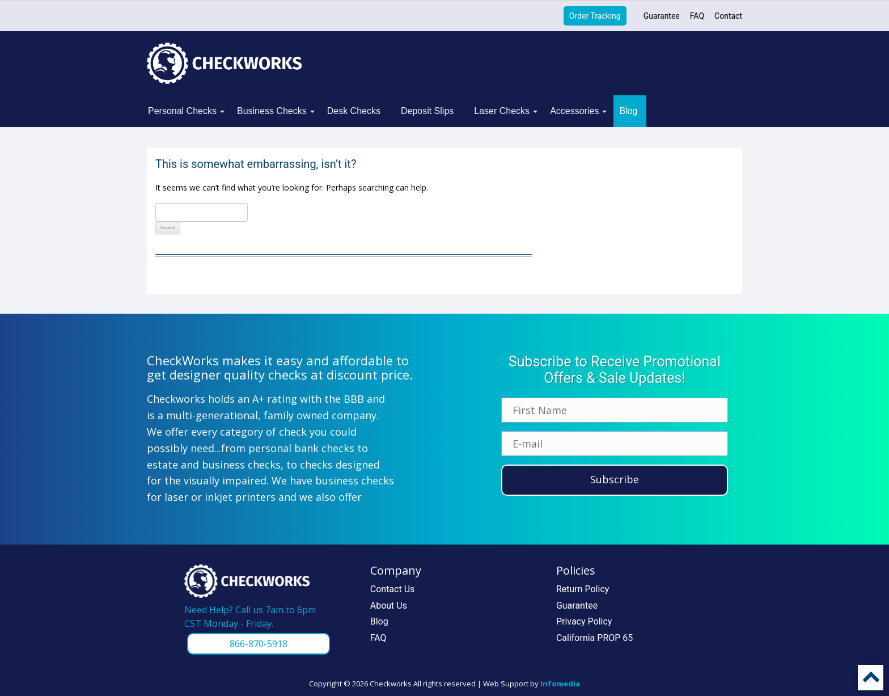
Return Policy (582, 589)
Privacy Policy (584, 621)
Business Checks (272, 111)
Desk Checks (353, 111)
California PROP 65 (594, 637)
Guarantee (662, 15)
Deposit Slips (427, 111)
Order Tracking (595, 15)
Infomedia (560, 683)
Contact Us (392, 589)
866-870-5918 (258, 644)
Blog (628, 111)
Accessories (574, 111)
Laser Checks (502, 111)
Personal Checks (182, 111)
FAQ (697, 15)
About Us (388, 605)
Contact (728, 15)
